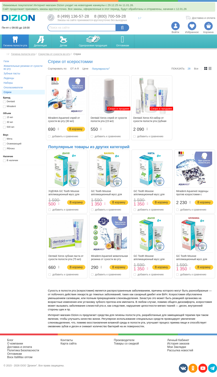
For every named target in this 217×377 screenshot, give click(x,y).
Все (196, 68)
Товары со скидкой (126, 343)
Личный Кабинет (178, 340)
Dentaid (9, 101)
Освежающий (12, 143)
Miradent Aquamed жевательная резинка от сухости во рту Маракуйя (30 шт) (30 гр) (109, 259)
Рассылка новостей (180, 350)
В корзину (75, 129)
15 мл (8, 117)
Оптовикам (14, 353)
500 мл (8, 127)
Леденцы (9, 78)
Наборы (8, 82)
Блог (10, 340)
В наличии (10, 160)
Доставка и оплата (19, 346)
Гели (6, 61)
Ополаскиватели (13, 87)
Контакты (67, 340)
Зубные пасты (12, 73)
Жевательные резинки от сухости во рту (23, 67)
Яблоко (9, 148)
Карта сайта (69, 343)
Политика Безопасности (23, 350)
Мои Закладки (176, 346)
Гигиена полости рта (23, 54)
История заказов (178, 343)
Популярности (100, 68)
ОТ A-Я (74, 68)
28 (189, 68)
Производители (124, 340)
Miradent (9, 106)
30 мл (8, 122)
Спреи (7, 92)
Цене (85, 68)
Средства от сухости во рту (54, 54)
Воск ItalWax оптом (19, 357)
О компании (15, 343)
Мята (7, 139)
